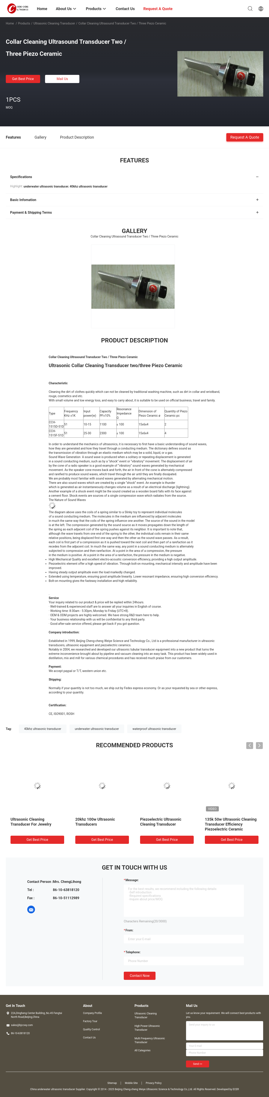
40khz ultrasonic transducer (42, 729)
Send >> (197, 1063)
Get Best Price (23, 79)
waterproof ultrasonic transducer (154, 729)
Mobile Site (131, 1083)
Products (24, 23)
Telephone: (133, 952)
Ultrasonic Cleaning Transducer (54, 23)
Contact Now (140, 976)
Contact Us (89, 1037)
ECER (236, 1089)
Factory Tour (90, 1021)
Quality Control (91, 1029)
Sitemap (112, 1083)
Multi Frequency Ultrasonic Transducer (149, 1040)
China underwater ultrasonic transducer (52, 1089)
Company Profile (92, 1013)
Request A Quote (244, 137)
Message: (132, 880)
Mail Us (62, 79)
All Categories (142, 1050)
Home (10, 23)
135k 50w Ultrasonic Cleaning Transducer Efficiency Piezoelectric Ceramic (231, 824)
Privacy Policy (154, 1083)
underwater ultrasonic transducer (97, 729)
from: (129, 930)
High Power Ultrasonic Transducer (147, 1027)
